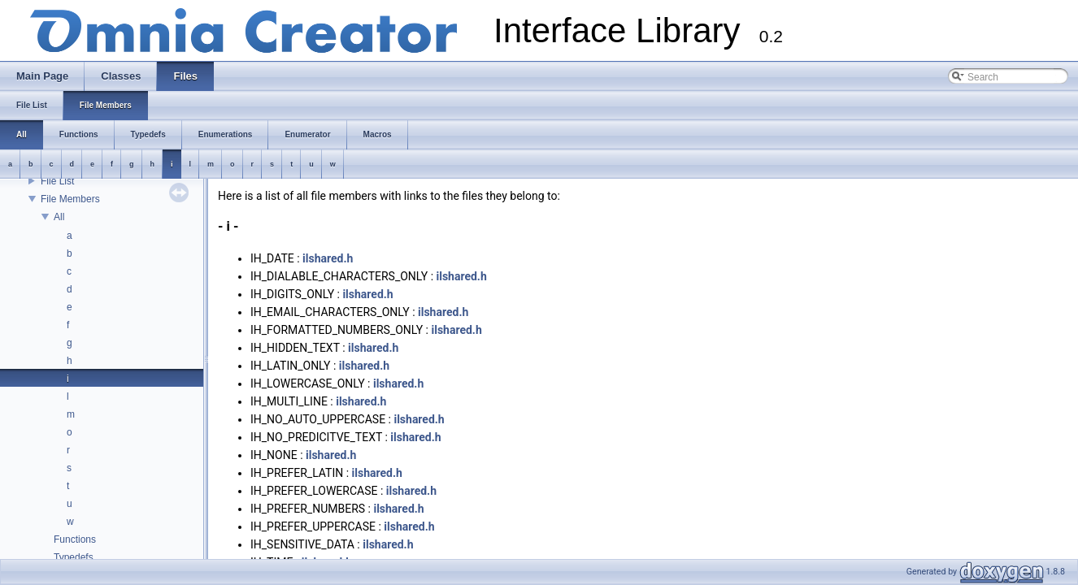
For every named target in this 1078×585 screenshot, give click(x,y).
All (59, 217)
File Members (70, 199)
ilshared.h (327, 258)
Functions (75, 539)
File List (57, 181)
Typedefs (73, 557)
